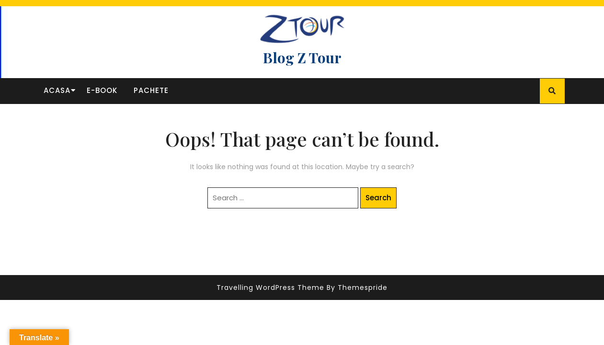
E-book (102, 90)
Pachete (151, 90)
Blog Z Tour (302, 57)
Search (378, 198)
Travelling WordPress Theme (270, 287)
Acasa (57, 90)
